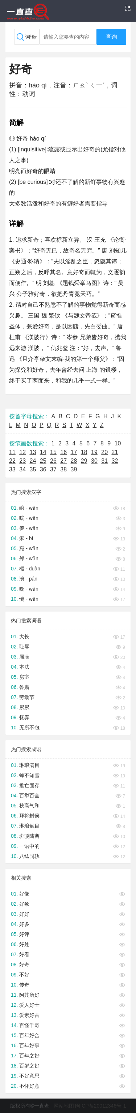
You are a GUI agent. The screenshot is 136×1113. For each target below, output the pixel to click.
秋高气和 (29, 805)
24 (33, 461)
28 (74, 461)
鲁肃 (24, 687)
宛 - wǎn (28, 548)
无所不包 (29, 727)
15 (53, 452)
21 (115, 452)
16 (63, 452)
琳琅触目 (29, 826)
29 (84, 461)
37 (53, 469)
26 (53, 461)
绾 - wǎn (28, 508)
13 (33, 452)
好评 (24, 934)
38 (63, 469)
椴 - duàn (29, 568)
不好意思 (29, 1076)
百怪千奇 (29, 1025)
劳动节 (26, 697)
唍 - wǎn (28, 518)
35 (33, 469)
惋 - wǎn (28, 599)
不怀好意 (29, 1086)
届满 (24, 657)
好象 (24, 904)
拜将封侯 (29, 816)
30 (94, 461)
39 (74, 469)
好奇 (24, 964)
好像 (24, 894)
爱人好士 (29, 1005)
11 (12, 452)
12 (22, 452)
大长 (24, 636)
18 (84, 452)
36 (43, 469)
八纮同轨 (29, 856)
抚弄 (24, 717)
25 (43, 461)
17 (74, 452)
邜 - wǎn (28, 558)
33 (12, 469)
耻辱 (24, 647)
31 (104, 461)
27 (63, 461)
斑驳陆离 (29, 836)
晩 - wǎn (28, 589)
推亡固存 (29, 785)
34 (22, 469)
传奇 (24, 985)
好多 (24, 924)
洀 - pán (28, 579)
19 (94, 452)
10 (118, 443)
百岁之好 (29, 1066)
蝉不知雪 (29, 775)
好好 (24, 914)
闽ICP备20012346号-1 (100, 1106)
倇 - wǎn (28, 528)
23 (22, 461)
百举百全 (29, 795)
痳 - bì (26, 538)
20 (104, 452)
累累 (24, 707)
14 (43, 452)
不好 (24, 975)
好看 (24, 954)
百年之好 (29, 1055)
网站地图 (64, 1106)
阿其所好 (29, 995)
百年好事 (29, 1045)
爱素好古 (29, 1015)
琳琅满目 (29, 765)
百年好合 (29, 1035)
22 (12, 461)
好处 (24, 944)
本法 (24, 667)
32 (115, 461)
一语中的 (29, 846)
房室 (24, 677)
